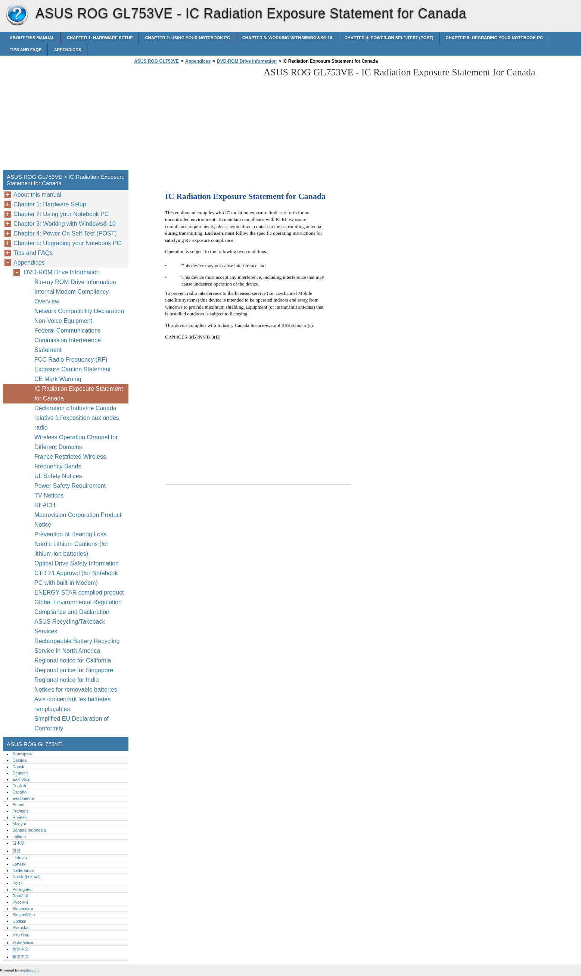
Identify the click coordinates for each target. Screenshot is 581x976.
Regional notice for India (66, 680)
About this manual (32, 37)
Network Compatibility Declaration (79, 311)
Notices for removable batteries (75, 689)
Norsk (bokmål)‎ (26, 876)
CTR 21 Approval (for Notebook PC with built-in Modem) (76, 578)
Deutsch (20, 773)
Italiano (19, 836)
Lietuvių (19, 857)
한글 (16, 850)
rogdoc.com (29, 970)
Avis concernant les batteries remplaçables (72, 704)
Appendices (67, 49)
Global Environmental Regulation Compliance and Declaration (78, 607)
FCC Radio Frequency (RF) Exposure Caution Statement (72, 364)
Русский (20, 902)
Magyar (19, 823)
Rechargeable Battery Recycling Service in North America (77, 646)
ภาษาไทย (20, 935)
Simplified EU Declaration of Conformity (71, 723)
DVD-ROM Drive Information (247, 61)
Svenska (20, 927)
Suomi (18, 804)
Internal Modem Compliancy (71, 292)
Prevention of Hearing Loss (70, 534)
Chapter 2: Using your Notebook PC (187, 37)
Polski (18, 883)
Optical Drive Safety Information (76, 563)
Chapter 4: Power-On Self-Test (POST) (388, 37)
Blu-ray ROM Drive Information (75, 282)
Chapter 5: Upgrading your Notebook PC (494, 37)
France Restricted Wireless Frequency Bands (70, 461)
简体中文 (20, 949)
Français (20, 811)
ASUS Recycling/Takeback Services (69, 626)
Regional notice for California (72, 660)
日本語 (18, 843)
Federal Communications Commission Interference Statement (67, 340)
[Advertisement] (195, 119)
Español (19, 792)
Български (22, 754)
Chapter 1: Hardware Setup (100, 37)
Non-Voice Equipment (64, 321)
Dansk (18, 766)
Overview (46, 301)
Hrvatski (19, 817)
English (19, 785)
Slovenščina (23, 915)
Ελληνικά (20, 779)
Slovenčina (22, 908)
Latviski (19, 864)
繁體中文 (20, 956)
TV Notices (48, 495)
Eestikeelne (23, 798)
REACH (44, 505)
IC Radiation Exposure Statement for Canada (78, 394)
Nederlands (23, 870)
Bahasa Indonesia (29, 830)
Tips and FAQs (25, 49)
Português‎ (21, 889)
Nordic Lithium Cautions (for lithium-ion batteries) (71, 549)
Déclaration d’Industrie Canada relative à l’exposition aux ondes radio (76, 418)
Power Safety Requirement (70, 486)
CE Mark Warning (57, 379)
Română (20, 896)
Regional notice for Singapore (73, 670)
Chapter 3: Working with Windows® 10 (287, 37)
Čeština (19, 760)
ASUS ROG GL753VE (17, 15)
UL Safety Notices (58, 476)
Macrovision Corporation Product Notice (77, 520)
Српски (19, 921)
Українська (22, 942)
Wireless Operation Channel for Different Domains (76, 442)
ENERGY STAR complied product (79, 592)
